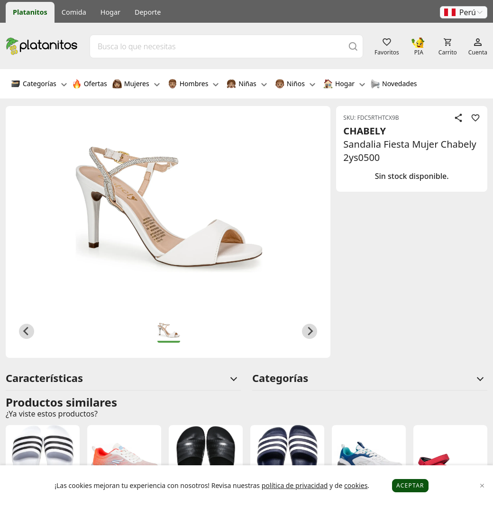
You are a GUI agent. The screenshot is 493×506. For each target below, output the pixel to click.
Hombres (193, 84)
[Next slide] (309, 331)
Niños (295, 84)
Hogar (110, 12)
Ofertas (89, 84)
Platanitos (30, 12)
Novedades (393, 84)
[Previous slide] (26, 331)
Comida (74, 12)
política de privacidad (295, 485)
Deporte (148, 12)
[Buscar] (353, 46)
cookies (355, 485)
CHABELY (364, 130)
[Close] (482, 486)
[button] (463, 12)
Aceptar (410, 485)
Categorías (39, 84)
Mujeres (136, 84)
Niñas (246, 84)
